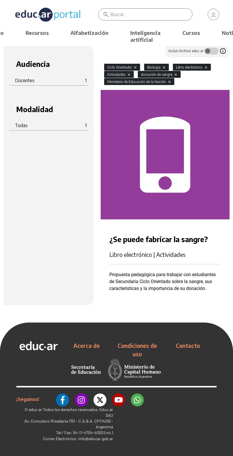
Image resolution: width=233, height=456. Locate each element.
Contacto (188, 345)
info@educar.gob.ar (95, 438)
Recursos (37, 32)
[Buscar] (151, 14)
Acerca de (86, 345)
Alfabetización (89, 32)
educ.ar (35, 409)
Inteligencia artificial (145, 36)
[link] (213, 14)
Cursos (191, 32)
